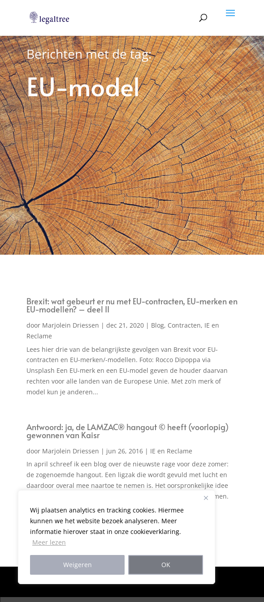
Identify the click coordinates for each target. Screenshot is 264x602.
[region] (116, 537)
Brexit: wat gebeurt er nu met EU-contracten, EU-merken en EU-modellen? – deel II (132, 305)
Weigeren (77, 564)
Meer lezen (49, 542)
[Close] (205, 497)
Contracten (184, 325)
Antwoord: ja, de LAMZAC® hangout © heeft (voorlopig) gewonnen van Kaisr (127, 430)
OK (165, 564)
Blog (157, 325)
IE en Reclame (171, 451)
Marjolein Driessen (70, 325)
